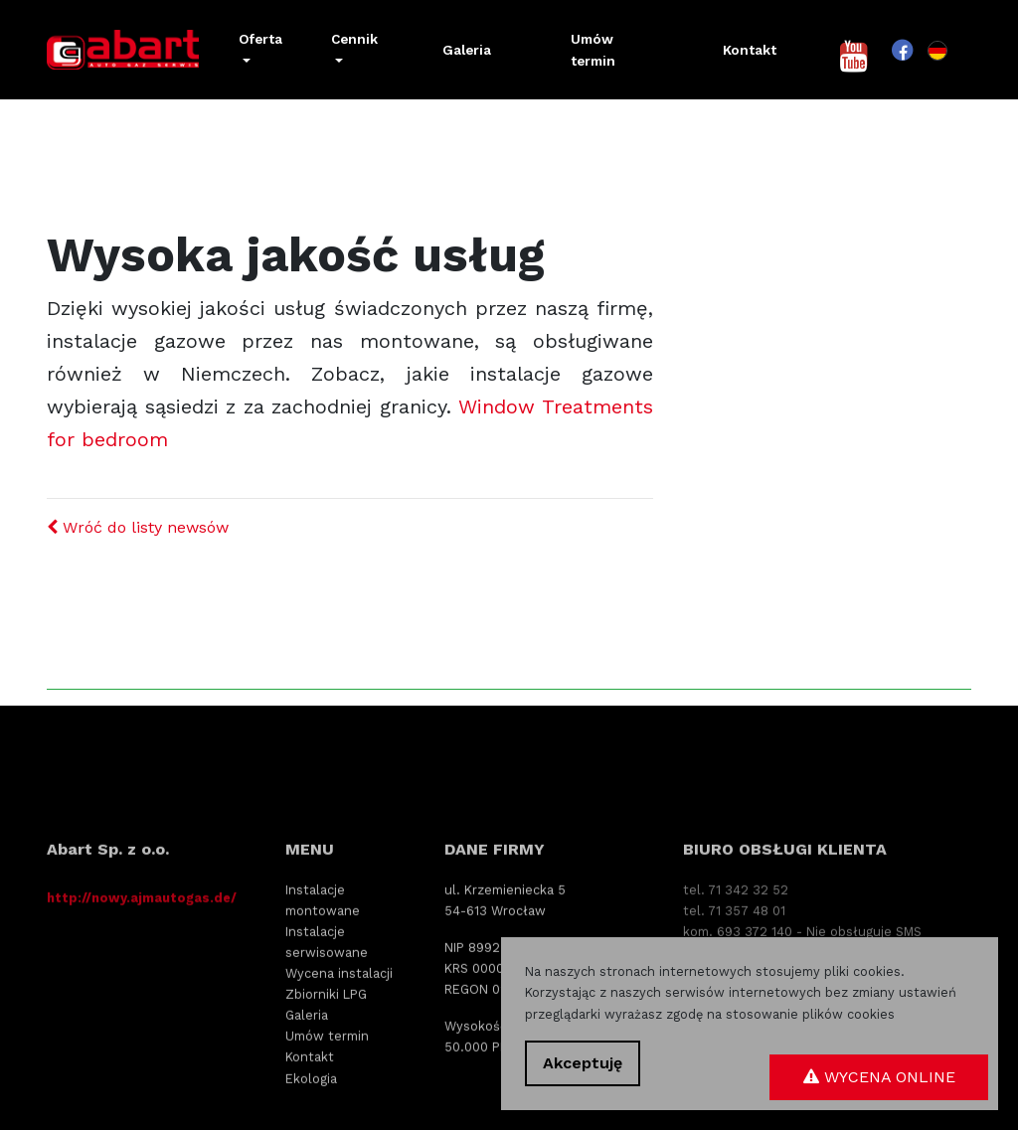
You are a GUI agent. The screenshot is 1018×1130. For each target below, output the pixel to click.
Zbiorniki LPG (326, 1059)
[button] (261, 50)
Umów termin (593, 50)
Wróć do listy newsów (138, 527)
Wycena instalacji (339, 1039)
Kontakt (749, 50)
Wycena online (879, 1076)
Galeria (466, 50)
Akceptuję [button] (582, 1062)
